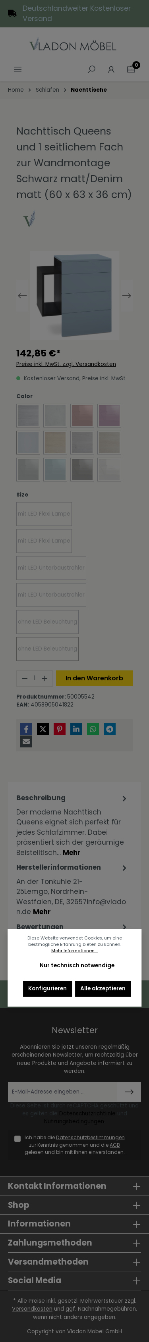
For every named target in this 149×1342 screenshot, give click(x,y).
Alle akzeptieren (103, 988)
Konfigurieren (47, 988)
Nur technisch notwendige (77, 965)
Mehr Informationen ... (74, 951)
